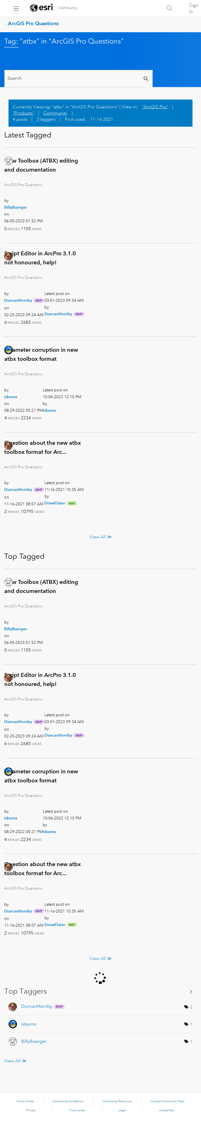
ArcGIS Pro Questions (33, 23)
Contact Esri (167, 1110)
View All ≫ (100, 537)
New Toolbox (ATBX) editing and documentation (41, 165)
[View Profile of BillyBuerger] (15, 207)
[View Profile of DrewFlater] (54, 503)
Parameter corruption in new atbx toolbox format (41, 354)
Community (68, 8)
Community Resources (117, 1101)
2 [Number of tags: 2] (191, 1006)
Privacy (31, 1110)
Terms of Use (25, 1101)
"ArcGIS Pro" (155, 107)
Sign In (193, 8)
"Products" (23, 113)
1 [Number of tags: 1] (191, 1024)
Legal (122, 1110)
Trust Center (77, 1110)
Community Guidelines (68, 1101)
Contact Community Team (168, 1101)
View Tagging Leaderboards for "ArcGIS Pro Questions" (100, 991)
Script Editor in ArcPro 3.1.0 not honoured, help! (40, 258)
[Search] (75, 78)
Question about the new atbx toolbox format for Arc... (42, 447)
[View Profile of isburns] (10, 396)
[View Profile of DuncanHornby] (18, 300)
